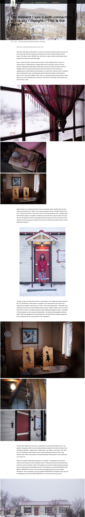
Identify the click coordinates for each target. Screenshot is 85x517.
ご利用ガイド (34, 513)
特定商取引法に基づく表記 (43, 513)
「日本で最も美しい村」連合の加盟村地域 (20, 508)
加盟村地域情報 (37, 508)
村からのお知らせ (22, 2)
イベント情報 (31, 2)
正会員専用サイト (56, 2)
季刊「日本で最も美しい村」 (23, 502)
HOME (12, 41)
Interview (15, 41)
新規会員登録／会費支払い (41, 2)
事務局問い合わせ (14, 513)
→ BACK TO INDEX (42, 470)
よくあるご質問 (22, 513)
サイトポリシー (29, 513)
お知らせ (44, 508)
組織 (31, 508)
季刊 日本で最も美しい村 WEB (67, 508)
